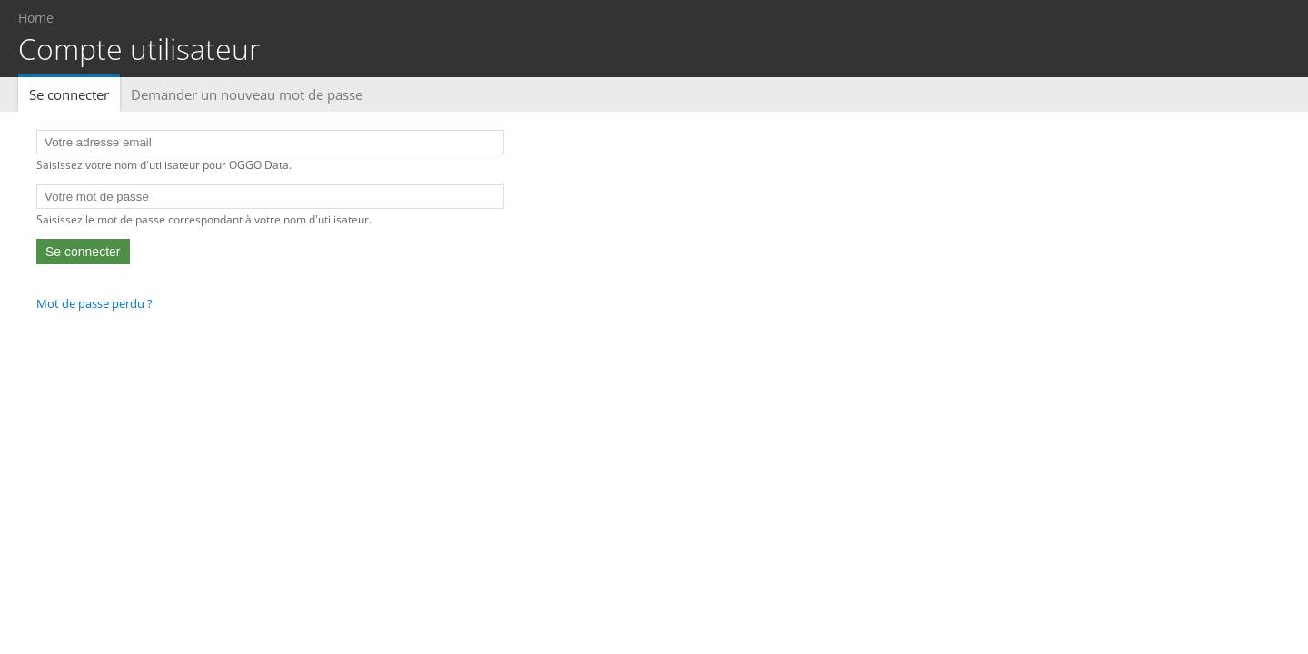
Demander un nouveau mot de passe (246, 94)
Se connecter (74, 94)
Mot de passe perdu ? (94, 303)
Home (36, 17)
